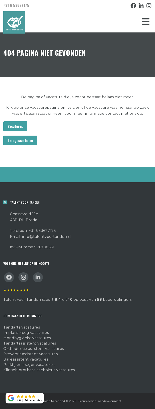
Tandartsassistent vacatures (29, 343)
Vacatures (15, 126)
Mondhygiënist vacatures (27, 338)
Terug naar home (20, 140)
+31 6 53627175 (16, 5)
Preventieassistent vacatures (30, 354)
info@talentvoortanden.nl (47, 237)
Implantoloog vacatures (26, 333)
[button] (25, 398)
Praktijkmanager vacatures (28, 365)
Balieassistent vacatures (25, 359)
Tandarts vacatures (21, 327)
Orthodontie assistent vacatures (33, 349)
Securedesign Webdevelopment (100, 401)
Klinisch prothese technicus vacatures (39, 370)
